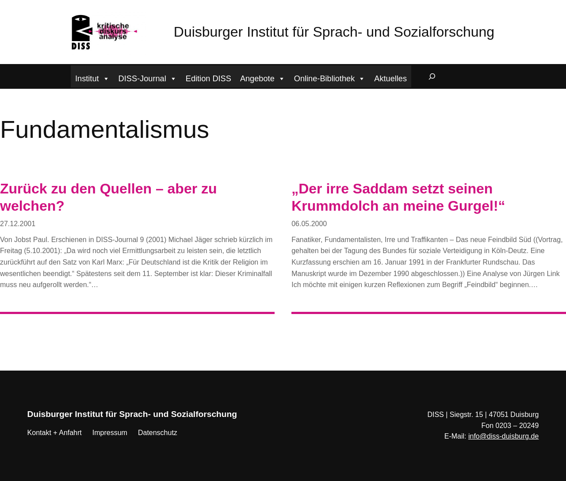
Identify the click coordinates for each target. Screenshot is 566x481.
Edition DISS (208, 78)
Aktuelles (390, 78)
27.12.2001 (17, 223)
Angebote (262, 77)
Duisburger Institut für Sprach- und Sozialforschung (334, 32)
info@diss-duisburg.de (503, 436)
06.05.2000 (309, 223)
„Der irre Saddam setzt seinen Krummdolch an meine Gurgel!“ (398, 197)
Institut (92, 77)
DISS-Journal (148, 77)
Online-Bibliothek (330, 77)
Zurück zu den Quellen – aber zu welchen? (108, 197)
